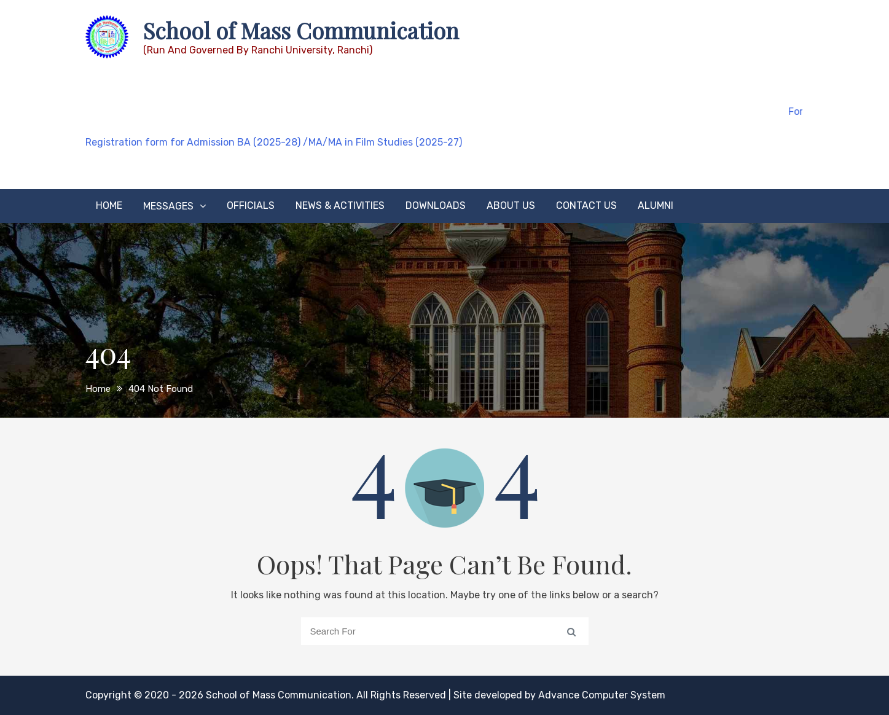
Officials (251, 205)
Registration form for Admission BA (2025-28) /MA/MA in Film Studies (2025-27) (273, 142)
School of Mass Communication (301, 30)
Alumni (655, 205)
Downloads (435, 205)
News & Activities (340, 205)
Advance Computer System (601, 695)
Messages (168, 206)
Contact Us (586, 205)
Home (109, 205)
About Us (511, 205)
